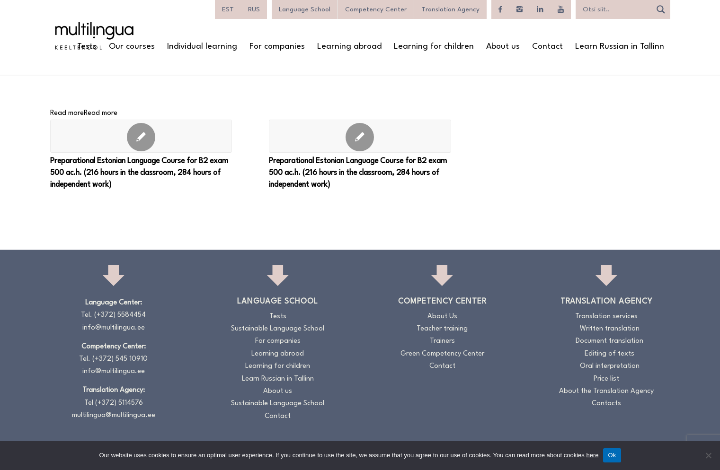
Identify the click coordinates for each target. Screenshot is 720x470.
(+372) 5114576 (119, 403)
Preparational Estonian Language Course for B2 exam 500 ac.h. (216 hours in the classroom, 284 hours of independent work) (139, 172)
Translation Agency (450, 9)
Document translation (609, 341)
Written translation (610, 328)
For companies (278, 341)
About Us (442, 316)
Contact (278, 416)
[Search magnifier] (660, 9)
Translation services (606, 316)
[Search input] (616, 9)
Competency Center (376, 9)
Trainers (442, 341)
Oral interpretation (610, 366)
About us (277, 391)
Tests (277, 316)
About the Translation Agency (606, 391)
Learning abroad (277, 353)
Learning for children (277, 366)
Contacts (606, 403)
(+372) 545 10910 (120, 359)
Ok (612, 455)
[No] (708, 455)
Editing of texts (609, 353)
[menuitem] (228, 9)
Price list (606, 379)
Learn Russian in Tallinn (278, 379)
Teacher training (442, 328)
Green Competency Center (442, 353)
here (592, 455)
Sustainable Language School (277, 328)
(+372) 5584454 (120, 315)
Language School (304, 9)
